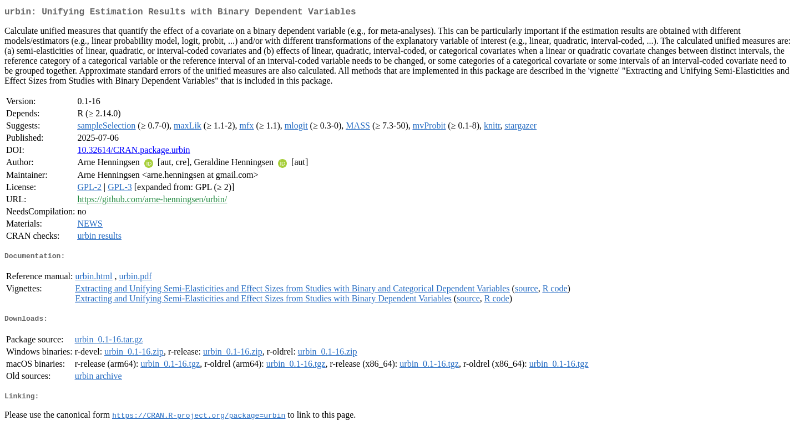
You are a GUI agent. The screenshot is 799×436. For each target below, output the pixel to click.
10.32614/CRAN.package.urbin (133, 152)
